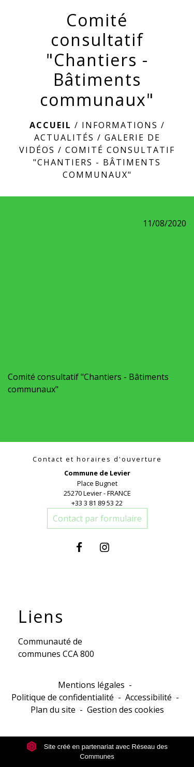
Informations (120, 125)
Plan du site (53, 709)
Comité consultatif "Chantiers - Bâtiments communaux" (104, 162)
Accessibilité (148, 697)
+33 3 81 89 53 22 (97, 503)
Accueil (50, 125)
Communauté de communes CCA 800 (56, 647)
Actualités (64, 137)
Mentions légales (91, 685)
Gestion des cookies (125, 709)
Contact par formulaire (97, 518)
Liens (41, 616)
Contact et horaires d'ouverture (97, 459)
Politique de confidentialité (62, 697)
